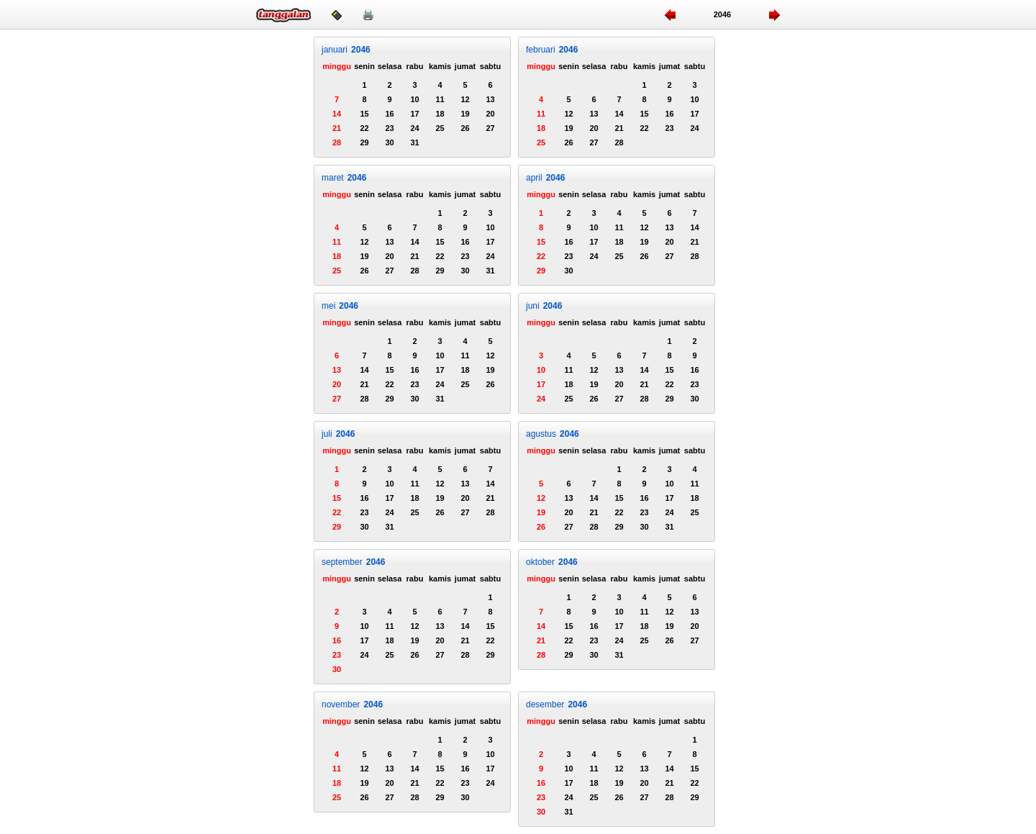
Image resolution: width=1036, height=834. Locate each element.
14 (336, 113)
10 (414, 99)
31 (414, 142)
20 (490, 113)
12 (464, 99)
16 (389, 113)
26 (464, 128)
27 (490, 128)
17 (414, 113)
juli (338, 434)
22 (364, 128)
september (353, 562)
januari (346, 50)
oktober (552, 562)
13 (490, 99)
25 (439, 128)
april (545, 178)
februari (552, 50)
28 (336, 142)
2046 (722, 14)
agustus (552, 434)
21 (336, 128)
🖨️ (368, 14)
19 (464, 113)
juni (544, 306)
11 (439, 99)
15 (364, 113)
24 (414, 128)
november (352, 704)
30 (389, 142)
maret (344, 178)
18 (439, 113)
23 (389, 128)
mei (340, 306)
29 (364, 142)
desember (556, 704)
